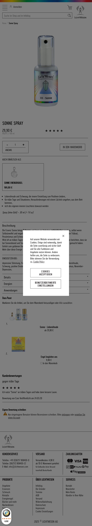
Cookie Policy (38, 261)
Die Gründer (40, 488)
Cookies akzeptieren (45, 273)
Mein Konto (70, 491)
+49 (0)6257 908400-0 (19, 460)
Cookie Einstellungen (44, 511)
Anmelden (16, 6)
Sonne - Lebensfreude (49, 326)
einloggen (66, 414)
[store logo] (81, 12)
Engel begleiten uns (49, 356)
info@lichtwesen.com (18, 466)
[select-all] (65, 302)
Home (4, 23)
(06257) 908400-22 (17, 463)
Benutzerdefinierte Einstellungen (45, 284)
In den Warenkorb (72, 147)
